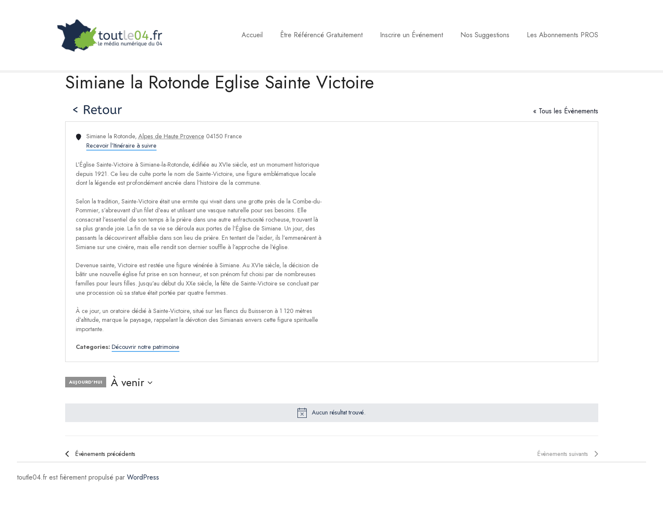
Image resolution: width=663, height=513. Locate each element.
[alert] (331, 412)
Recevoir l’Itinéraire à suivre (121, 145)
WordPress (143, 477)
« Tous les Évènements (565, 111)
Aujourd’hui (85, 382)
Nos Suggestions (484, 35)
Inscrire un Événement (411, 35)
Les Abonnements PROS (562, 35)
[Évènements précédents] (100, 454)
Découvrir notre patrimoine (145, 347)
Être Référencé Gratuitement (321, 35)
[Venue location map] (464, 241)
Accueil (252, 35)
